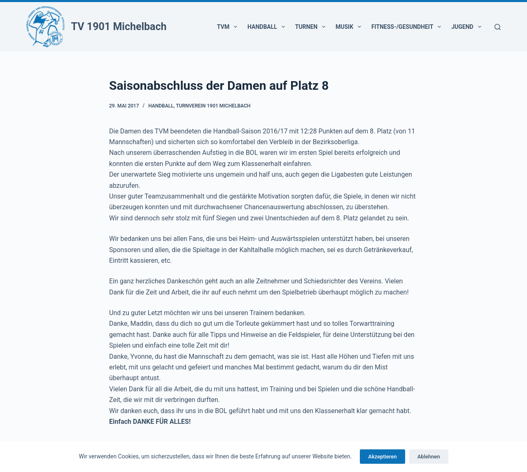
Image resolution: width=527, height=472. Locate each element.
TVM (228, 27)
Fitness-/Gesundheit (407, 27)
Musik (350, 27)
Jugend (467, 27)
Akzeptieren (382, 456)
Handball (267, 27)
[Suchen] (497, 27)
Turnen (312, 27)
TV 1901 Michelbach (119, 27)
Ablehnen (428, 456)
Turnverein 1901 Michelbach (213, 106)
